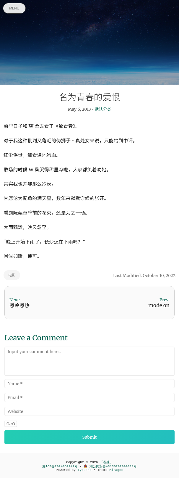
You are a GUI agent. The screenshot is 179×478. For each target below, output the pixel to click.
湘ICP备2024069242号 (60, 466)
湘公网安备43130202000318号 (110, 466)
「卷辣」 (106, 462)
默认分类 (103, 109)
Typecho (85, 470)
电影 (11, 275)
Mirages (116, 470)
